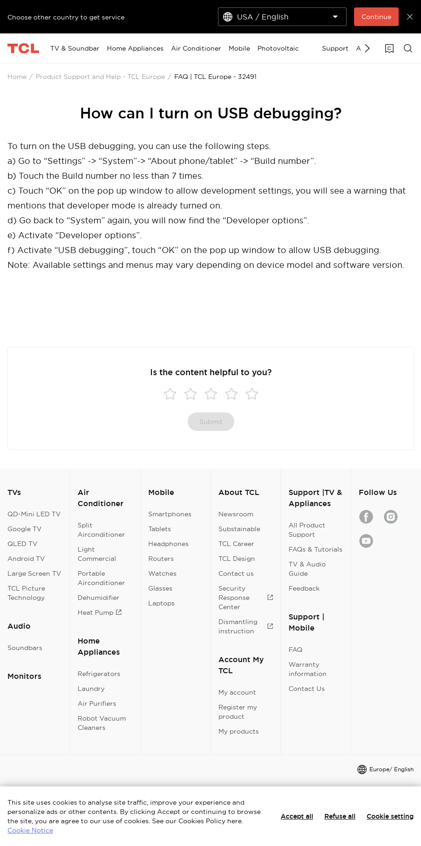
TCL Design (236, 558)
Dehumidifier (98, 597)
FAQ (296, 649)
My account (237, 692)
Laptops (161, 603)
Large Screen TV (34, 573)
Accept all (297, 816)
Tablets (159, 529)
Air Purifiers (97, 703)
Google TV (24, 529)
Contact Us (307, 688)
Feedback (304, 588)
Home (16, 76)
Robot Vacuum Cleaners (102, 723)
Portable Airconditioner (101, 578)
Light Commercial (97, 554)
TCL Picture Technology (26, 593)
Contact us (236, 573)
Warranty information (308, 669)
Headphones (168, 544)
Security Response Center (245, 597)
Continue (376, 17)
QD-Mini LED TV (34, 514)
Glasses (160, 588)
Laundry (91, 688)
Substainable (239, 529)
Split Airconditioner (101, 530)
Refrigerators (99, 674)
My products (238, 731)
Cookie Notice (30, 830)
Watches (162, 573)
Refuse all (339, 816)
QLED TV (22, 544)
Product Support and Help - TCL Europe (100, 76)
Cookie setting (390, 816)
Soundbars (24, 648)
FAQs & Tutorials (315, 549)
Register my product (237, 712)
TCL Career (236, 544)
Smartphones (169, 514)
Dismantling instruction (245, 626)
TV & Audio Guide (307, 569)
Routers (161, 558)
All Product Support (307, 530)
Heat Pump (100, 612)
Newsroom (235, 514)
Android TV (26, 558)
